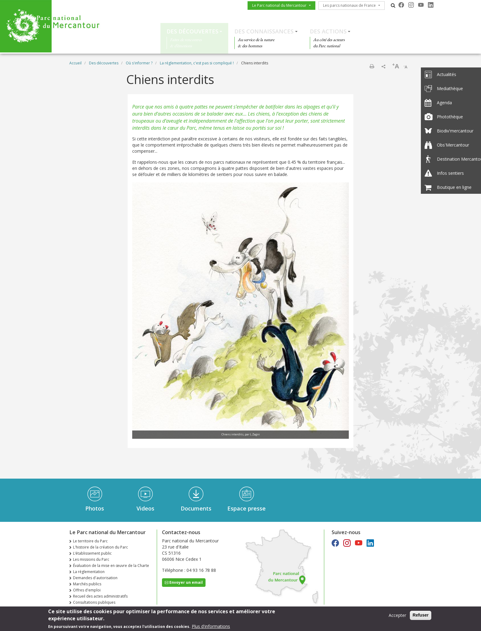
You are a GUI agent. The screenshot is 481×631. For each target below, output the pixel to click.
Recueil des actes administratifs (100, 596)
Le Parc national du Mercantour (279, 5)
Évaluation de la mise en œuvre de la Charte (111, 565)
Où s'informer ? (139, 63)
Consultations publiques (94, 602)
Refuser (421, 616)
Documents (196, 508)
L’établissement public (92, 553)
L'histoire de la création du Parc (100, 547)
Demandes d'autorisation (95, 577)
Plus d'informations (211, 627)
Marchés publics (87, 584)
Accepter (397, 617)
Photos (94, 508)
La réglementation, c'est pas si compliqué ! (197, 63)
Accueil (75, 63)
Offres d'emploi (87, 590)
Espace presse (246, 508)
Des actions (328, 31)
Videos (145, 508)
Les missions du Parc (91, 559)
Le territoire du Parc (90, 541)
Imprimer (372, 66)
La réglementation (89, 571)
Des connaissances (264, 31)
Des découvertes (192, 31)
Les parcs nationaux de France (349, 5)
